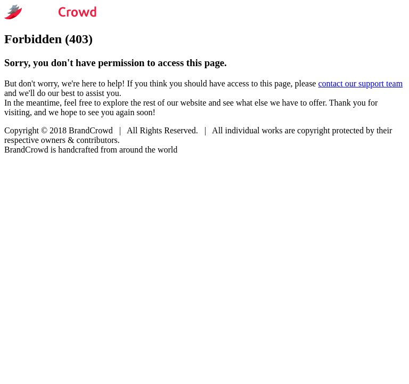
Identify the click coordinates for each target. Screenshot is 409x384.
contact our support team (360, 83)
